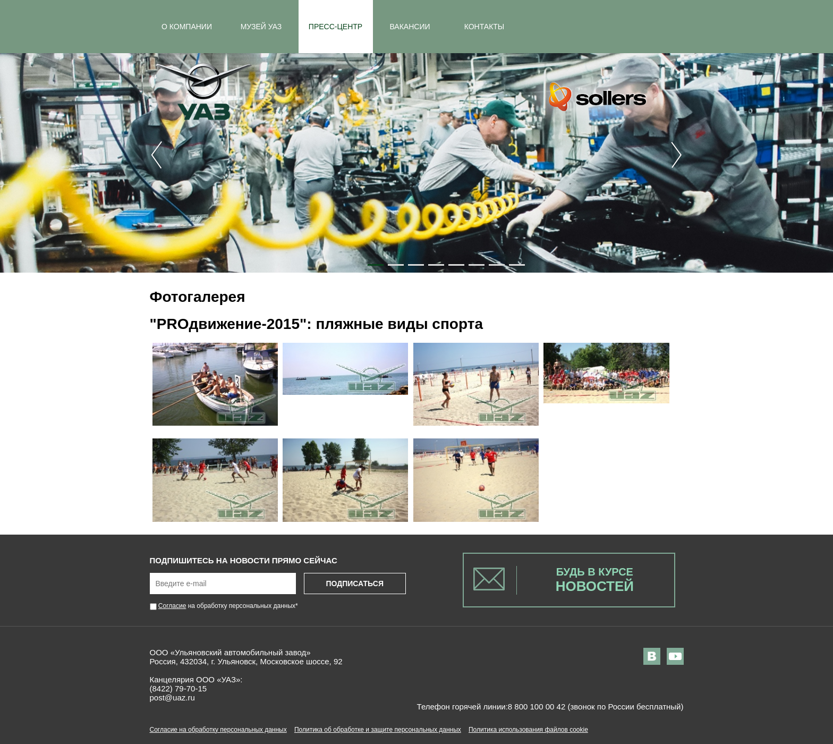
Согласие (172, 606)
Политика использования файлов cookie (528, 729)
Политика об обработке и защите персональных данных (377, 729)
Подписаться (354, 583)
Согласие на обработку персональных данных (218, 729)
